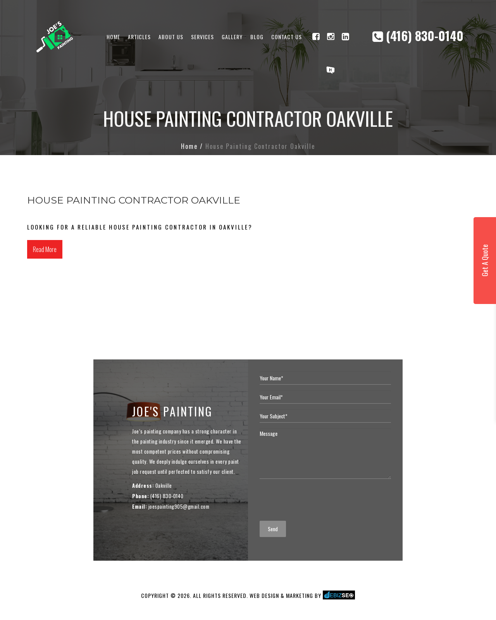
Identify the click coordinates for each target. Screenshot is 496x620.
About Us (170, 37)
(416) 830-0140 (417, 35)
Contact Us (286, 37)
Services (202, 37)
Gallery (232, 37)
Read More (45, 249)
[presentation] (318, 500)
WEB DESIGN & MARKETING (281, 595)
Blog (257, 37)
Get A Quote (485, 260)
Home (113, 37)
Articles (139, 37)
